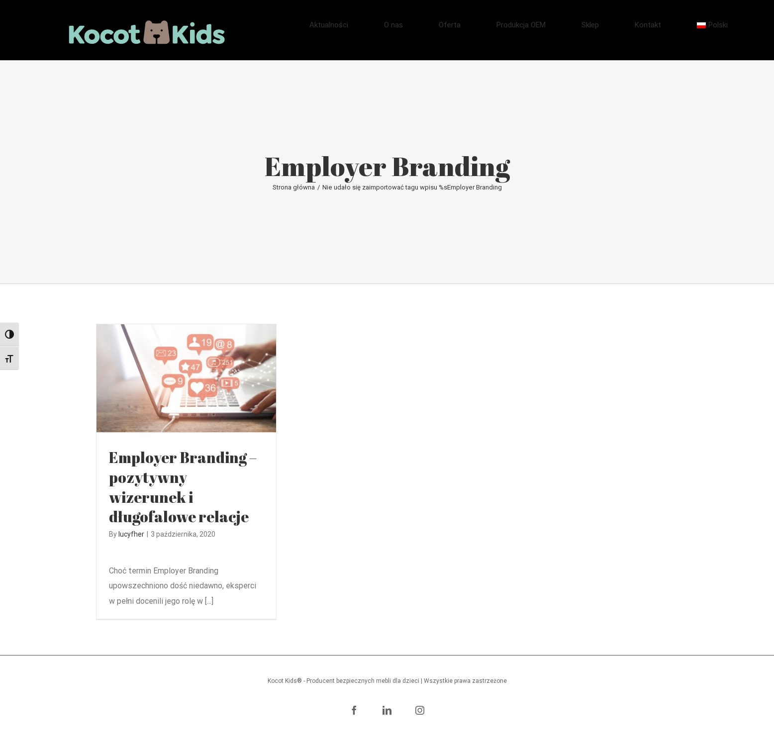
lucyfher (131, 534)
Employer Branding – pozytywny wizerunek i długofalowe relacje (183, 487)
